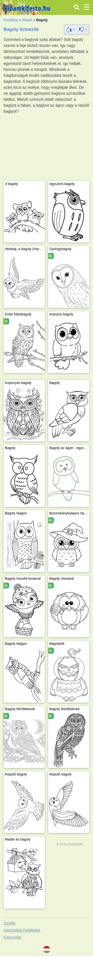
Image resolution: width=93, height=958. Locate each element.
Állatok (27, 20)
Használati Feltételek (21, 930)
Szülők (9, 923)
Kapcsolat (12, 937)
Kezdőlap (10, 20)
